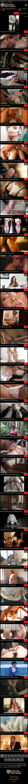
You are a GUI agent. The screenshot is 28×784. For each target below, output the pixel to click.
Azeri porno (15, 0)
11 (13, 759)
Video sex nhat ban (12, 765)
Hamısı (16, 13)
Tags (14, 781)
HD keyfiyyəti (23, 13)
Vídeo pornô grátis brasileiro (14, 763)
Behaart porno (13, 766)
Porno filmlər (14, 777)
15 (18, 759)
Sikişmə (26, 0)
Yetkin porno (4, 1)
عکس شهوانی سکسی (5, 766)
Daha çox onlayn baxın (22, 9)
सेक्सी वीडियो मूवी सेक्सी (21, 765)
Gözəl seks (9, 1)
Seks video (21, 0)
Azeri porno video (4, 763)
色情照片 (19, 766)
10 (9, 759)
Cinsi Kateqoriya (14, 779)
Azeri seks (9, 0)
